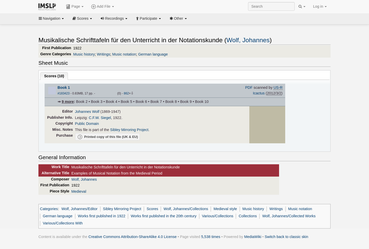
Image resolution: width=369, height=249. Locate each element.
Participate (148, 18)
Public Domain (87, 124)
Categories (49, 209)
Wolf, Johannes (248, 40)
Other (178, 18)
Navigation (51, 18)
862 (126, 93)
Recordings (114, 18)
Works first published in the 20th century (164, 216)
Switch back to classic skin (286, 237)
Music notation (124, 54)
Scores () (54, 76)
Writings (103, 54)
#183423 (64, 93)
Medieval (78, 191)
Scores (82, 18)
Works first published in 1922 (101, 216)
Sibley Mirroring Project (129, 130)
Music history (84, 54)
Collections (248, 216)
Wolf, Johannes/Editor (79, 209)
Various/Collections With (63, 223)
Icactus (259, 93)
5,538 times (210, 237)
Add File (102, 6)
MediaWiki (252, 237)
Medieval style (225, 209)
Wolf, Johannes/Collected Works (288, 216)
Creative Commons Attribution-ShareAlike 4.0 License (132, 237)
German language (153, 54)
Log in (320, 6)
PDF (249, 87)
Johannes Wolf (87, 112)
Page (75, 6)
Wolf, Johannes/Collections (185, 209)
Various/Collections (217, 216)
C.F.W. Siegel (100, 118)
